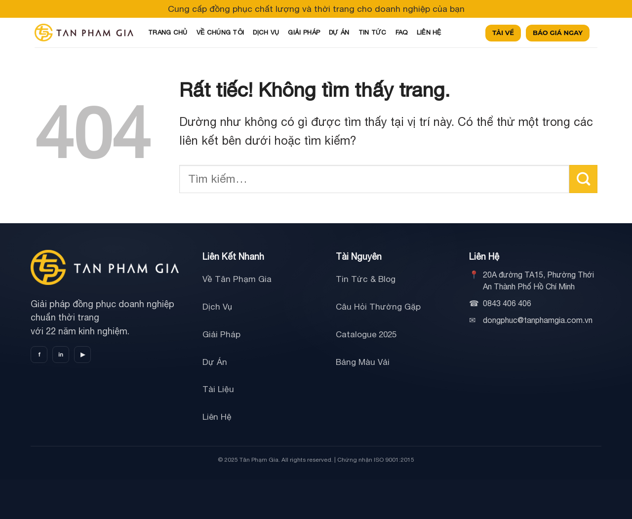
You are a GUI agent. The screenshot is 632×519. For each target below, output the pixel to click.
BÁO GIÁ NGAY (558, 33)
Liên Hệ (217, 417)
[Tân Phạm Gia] (105, 267)
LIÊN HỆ (429, 32)
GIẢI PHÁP (304, 32)
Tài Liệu (218, 389)
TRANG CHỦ (168, 32)
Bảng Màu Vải (363, 362)
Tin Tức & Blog (365, 279)
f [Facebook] (39, 354)
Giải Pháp (221, 334)
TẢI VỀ (503, 33)
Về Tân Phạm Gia (237, 279)
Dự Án (214, 362)
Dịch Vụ (217, 307)
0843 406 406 (507, 303)
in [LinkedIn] (60, 354)
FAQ (401, 32)
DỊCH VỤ (266, 32)
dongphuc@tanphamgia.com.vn (537, 320)
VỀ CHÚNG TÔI (220, 32)
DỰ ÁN (339, 32)
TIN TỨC (372, 32)
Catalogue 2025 (366, 334)
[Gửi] (583, 179)
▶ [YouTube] (82, 354)
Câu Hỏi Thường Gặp (378, 307)
